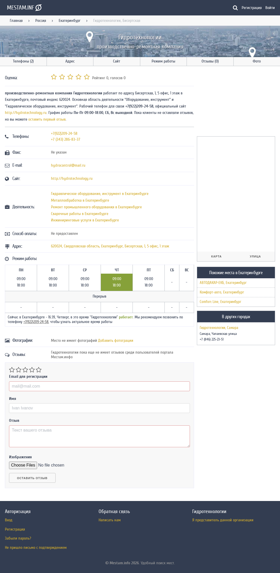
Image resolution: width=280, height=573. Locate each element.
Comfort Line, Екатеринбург (220, 302)
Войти (270, 7)
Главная (16, 20)
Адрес (70, 61)
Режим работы (163, 61)
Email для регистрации (28, 376)
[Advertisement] (235, 102)
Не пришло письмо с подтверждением (36, 547)
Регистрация (252, 7)
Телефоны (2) (23, 61)
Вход (8, 520)
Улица (255, 256)
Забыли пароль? (18, 538)
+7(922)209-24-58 (64, 133)
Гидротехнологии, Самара (219, 328)
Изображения (20, 457)
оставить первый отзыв (47, 119)
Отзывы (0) (210, 61)
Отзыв (14, 420)
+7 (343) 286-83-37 (65, 139)
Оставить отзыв (32, 478)
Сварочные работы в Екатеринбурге (79, 213)
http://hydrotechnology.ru (26, 112)
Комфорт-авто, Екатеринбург (222, 292)
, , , (110, 246)
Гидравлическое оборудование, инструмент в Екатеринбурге (99, 193)
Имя (12, 398)
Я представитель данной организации (222, 520)
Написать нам (110, 520)
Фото (257, 61)
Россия (40, 20)
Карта (216, 256)
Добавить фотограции (115, 340)
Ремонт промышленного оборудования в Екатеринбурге (96, 207)
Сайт (116, 61)
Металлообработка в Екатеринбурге (80, 200)
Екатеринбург (70, 20)
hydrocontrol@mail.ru (68, 165)
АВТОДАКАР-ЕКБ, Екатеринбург (223, 283)
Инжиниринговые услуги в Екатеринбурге (85, 220)
